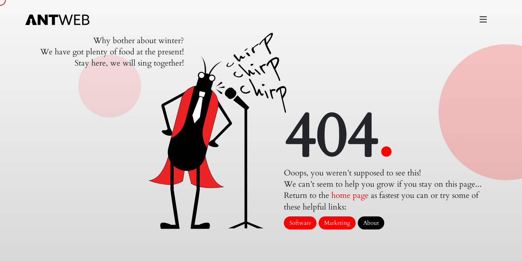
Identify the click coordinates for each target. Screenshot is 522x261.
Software (300, 223)
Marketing (337, 223)
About (371, 223)
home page (350, 195)
